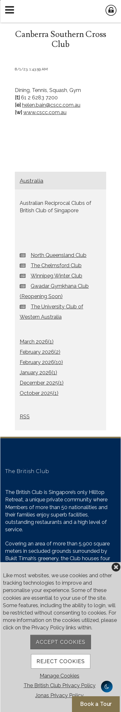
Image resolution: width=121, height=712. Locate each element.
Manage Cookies (59, 676)
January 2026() (38, 373)
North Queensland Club (58, 255)
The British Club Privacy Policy (60, 685)
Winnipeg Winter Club (56, 276)
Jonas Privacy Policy (59, 695)
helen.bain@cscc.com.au (51, 105)
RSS (25, 417)
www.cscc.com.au (44, 112)
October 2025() (39, 393)
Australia (31, 180)
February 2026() (40, 352)
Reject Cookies (60, 661)
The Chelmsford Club (56, 265)
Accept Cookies (61, 642)
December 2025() (42, 383)
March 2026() (37, 342)
